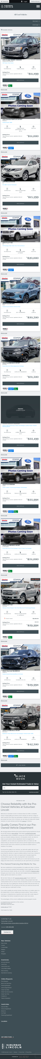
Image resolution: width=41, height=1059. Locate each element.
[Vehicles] (20, 788)
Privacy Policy (28, 1052)
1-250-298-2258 (10, 927)
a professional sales (30, 833)
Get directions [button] (6, 1037)
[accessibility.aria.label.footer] (24, 1057)
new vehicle (15, 833)
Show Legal (4, 89)
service (24, 821)
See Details (20, 80)
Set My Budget (35, 24)
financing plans (35, 871)
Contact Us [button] (7, 932)
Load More (20, 765)
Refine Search (35, 21)
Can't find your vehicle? (34, 792)
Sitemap (15, 1052)
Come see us (4, 907)
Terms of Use (21, 1052)
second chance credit (20, 878)
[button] (4, 1)
